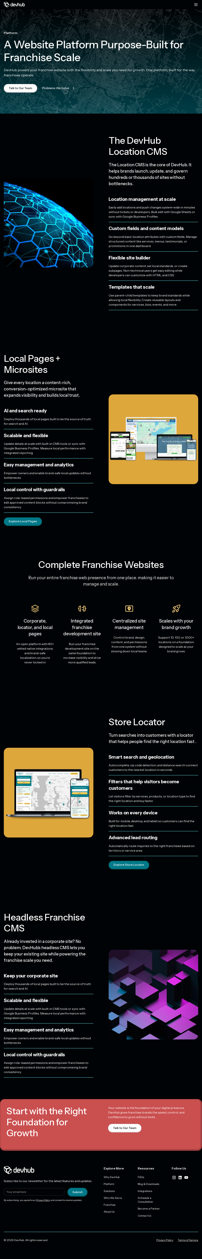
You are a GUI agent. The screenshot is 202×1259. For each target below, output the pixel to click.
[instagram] (174, 1178)
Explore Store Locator (129, 865)
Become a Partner (149, 1210)
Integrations (145, 1192)
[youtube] (186, 1178)
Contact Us (145, 1217)
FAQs (141, 1177)
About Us (109, 1213)
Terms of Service (187, 1241)
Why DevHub (112, 1177)
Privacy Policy (43, 1200)
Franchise (110, 1206)
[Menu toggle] (196, 4)
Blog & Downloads (149, 1184)
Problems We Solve (60, 88)
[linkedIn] (180, 1178)
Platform (109, 1184)
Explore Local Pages (23, 522)
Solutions (109, 1192)
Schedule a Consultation (145, 1201)
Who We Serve (113, 1199)
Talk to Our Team (21, 88)
